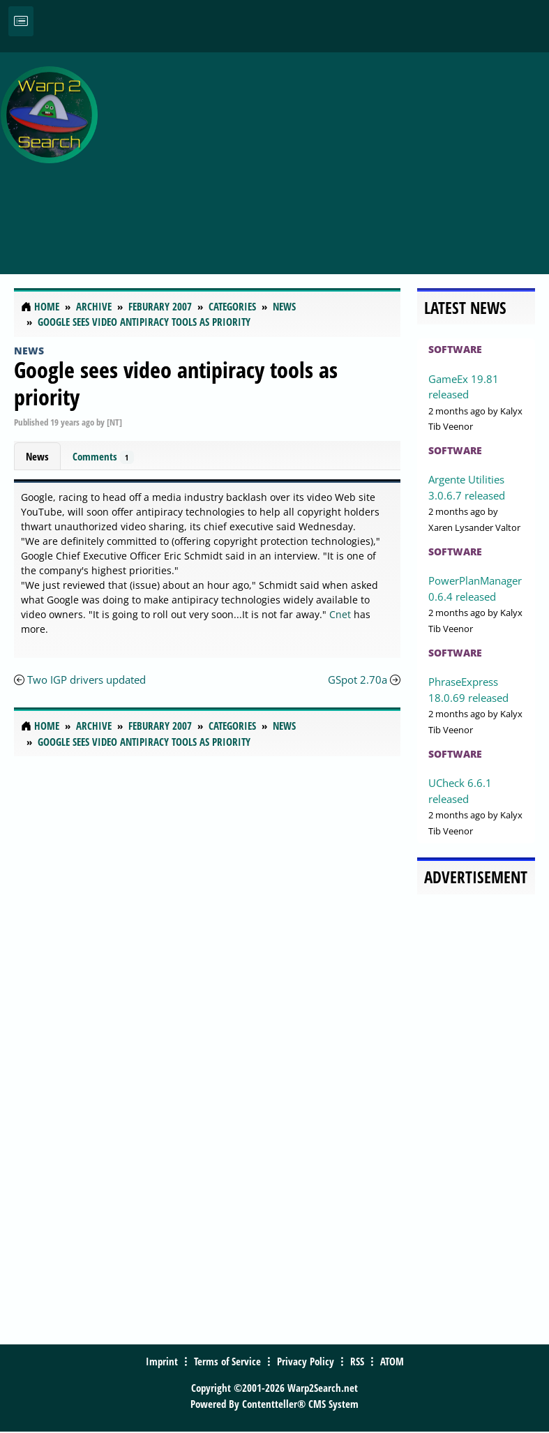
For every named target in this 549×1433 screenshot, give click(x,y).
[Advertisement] (327, 155)
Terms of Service (227, 1361)
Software (455, 349)
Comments (103, 456)
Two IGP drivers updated (86, 680)
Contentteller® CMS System (300, 1404)
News (29, 350)
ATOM (392, 1361)
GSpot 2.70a (357, 680)
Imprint (162, 1361)
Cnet (340, 614)
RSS (357, 1361)
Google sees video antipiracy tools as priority (176, 382)
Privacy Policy (305, 1361)
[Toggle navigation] (21, 21)
